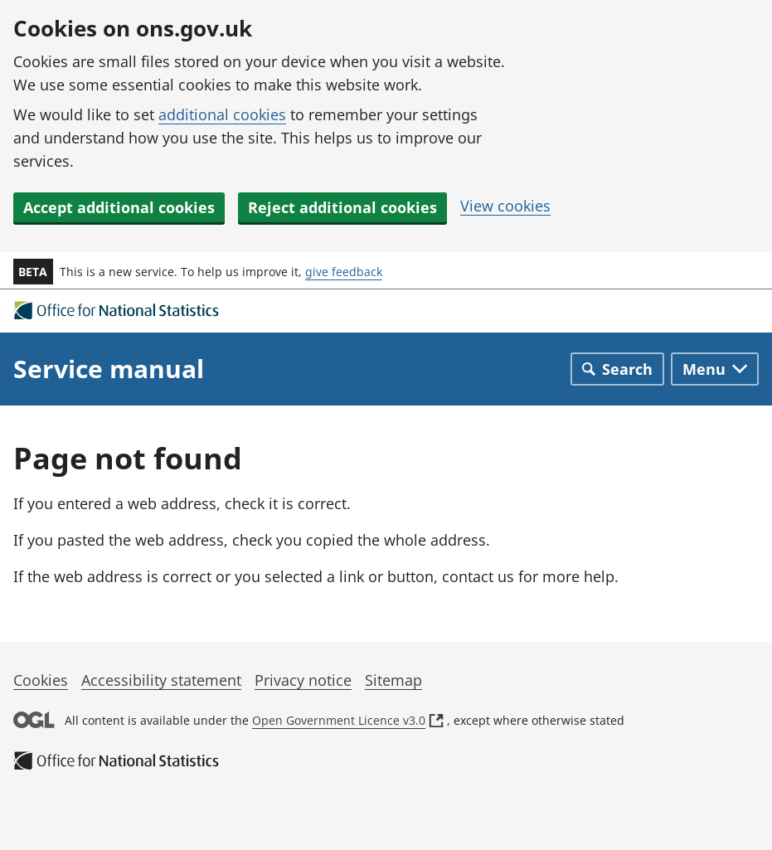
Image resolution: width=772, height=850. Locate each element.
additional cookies (222, 114)
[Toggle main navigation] (715, 369)
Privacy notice (303, 680)
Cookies (40, 680)
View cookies (505, 206)
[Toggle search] (617, 369)
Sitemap (393, 680)
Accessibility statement (161, 680)
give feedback (343, 271)
